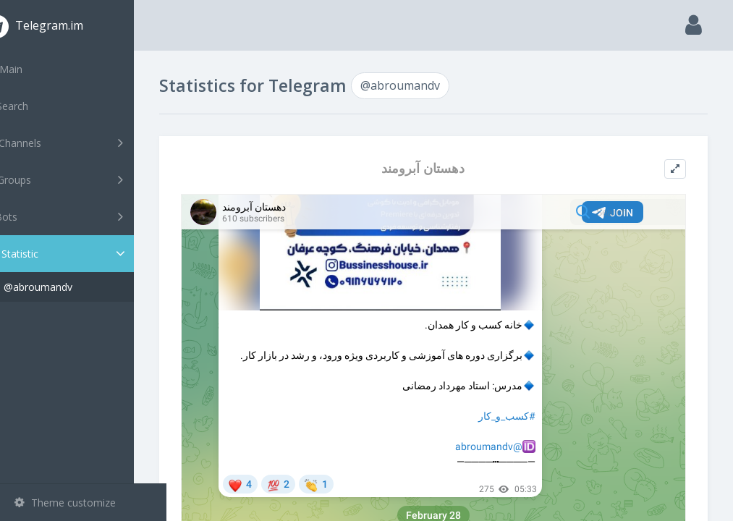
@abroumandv (70, 287)
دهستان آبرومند (438, 168)
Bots (85, 216)
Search (37, 106)
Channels (85, 142)
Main (34, 69)
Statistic (87, 253)
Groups (85, 179)
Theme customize (65, 502)
